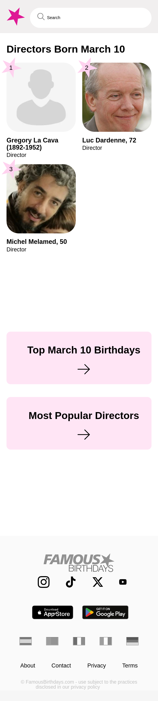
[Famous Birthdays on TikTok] (67, 582)
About (27, 665)
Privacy (96, 665)
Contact (61, 665)
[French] (79, 641)
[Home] (79, 562)
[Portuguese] (52, 641)
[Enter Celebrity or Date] (90, 18)
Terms (130, 665)
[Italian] (106, 641)
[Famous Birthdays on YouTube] (119, 582)
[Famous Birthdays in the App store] (52, 612)
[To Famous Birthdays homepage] (15, 16)
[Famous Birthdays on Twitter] (94, 582)
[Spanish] (26, 641)
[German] (132, 641)
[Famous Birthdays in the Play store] (105, 612)
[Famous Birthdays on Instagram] (40, 582)
